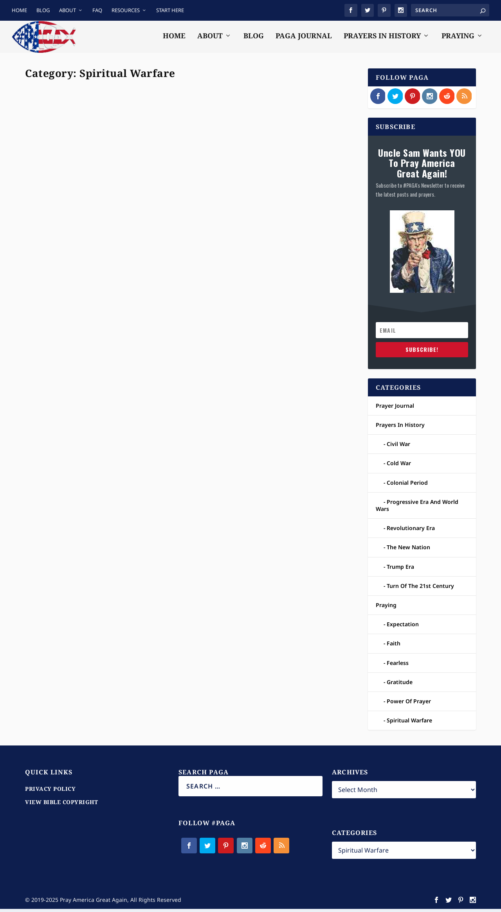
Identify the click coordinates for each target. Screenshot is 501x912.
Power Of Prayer (409, 704)
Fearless (398, 665)
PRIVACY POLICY (50, 792)
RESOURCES (126, 10)
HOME (19, 10)
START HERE (170, 10)
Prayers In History (400, 428)
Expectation (403, 627)
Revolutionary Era (411, 531)
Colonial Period (407, 485)
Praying (104, 258)
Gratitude (400, 685)
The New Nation (408, 550)
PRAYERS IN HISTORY (382, 39)
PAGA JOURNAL (304, 39)
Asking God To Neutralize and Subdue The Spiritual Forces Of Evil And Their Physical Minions (272, 210)
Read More (56, 320)
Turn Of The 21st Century (420, 589)
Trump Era (400, 569)
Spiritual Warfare (133, 258)
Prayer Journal (78, 258)
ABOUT (67, 10)
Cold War (399, 466)
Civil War (398, 447)
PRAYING (458, 39)
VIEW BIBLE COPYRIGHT (61, 805)
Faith (393, 646)
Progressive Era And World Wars (417, 508)
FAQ (97, 10)
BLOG (43, 10)
